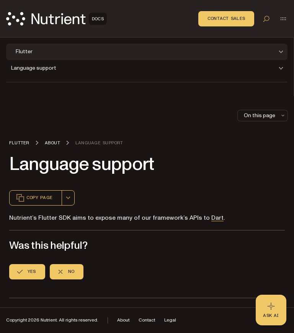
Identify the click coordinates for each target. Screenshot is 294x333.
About (123, 320)
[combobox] (68, 198)
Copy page (34, 197)
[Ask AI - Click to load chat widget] (271, 310)
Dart (217, 218)
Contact (147, 320)
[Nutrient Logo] (56, 19)
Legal (170, 320)
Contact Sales (226, 18)
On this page (265, 115)
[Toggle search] (266, 18)
